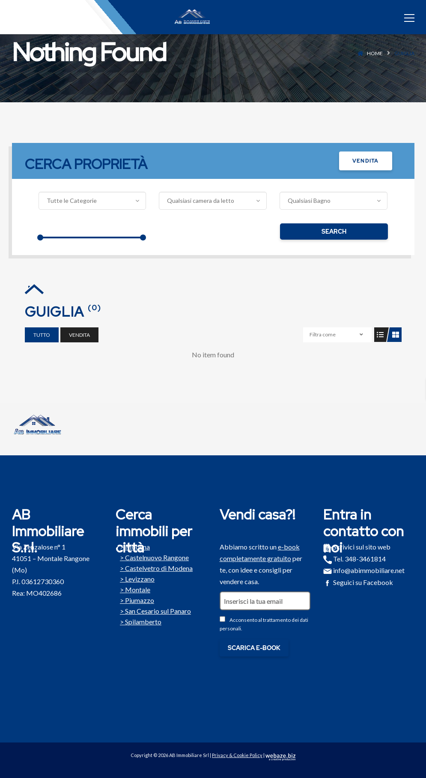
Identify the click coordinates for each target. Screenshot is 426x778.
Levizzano (135, 578)
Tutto (41, 335)
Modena (133, 546)
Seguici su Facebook (358, 582)
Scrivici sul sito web (356, 547)
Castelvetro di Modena (154, 567)
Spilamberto (138, 621)
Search (334, 231)
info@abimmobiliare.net (364, 570)
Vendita (365, 160)
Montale (133, 588)
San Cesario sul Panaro (153, 610)
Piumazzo (135, 599)
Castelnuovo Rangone (152, 556)
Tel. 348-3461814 (354, 559)
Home (375, 53)
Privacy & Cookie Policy (237, 755)
